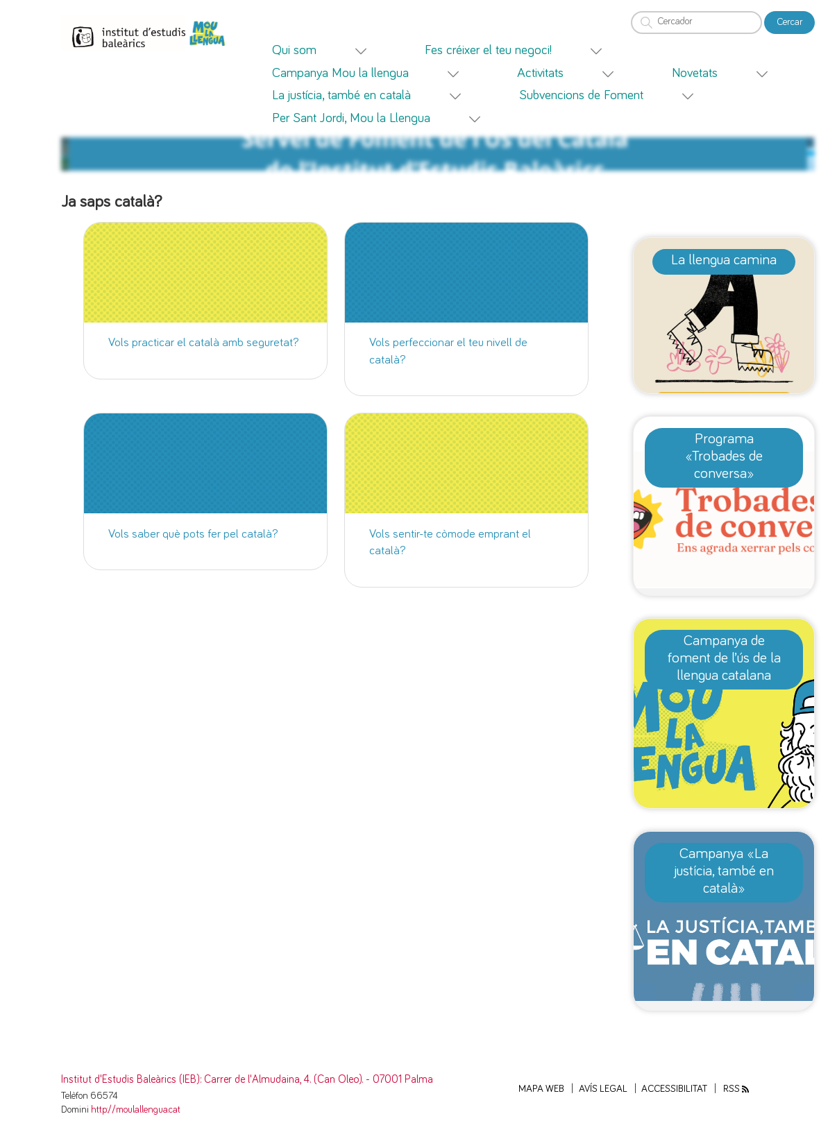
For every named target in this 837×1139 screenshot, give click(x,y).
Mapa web (541, 1089)
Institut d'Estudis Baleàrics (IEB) (130, 1079)
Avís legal (603, 1089)
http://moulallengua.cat (135, 1110)
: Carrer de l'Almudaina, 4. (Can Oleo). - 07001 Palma (316, 1079)
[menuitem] (336, 50)
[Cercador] (696, 22)
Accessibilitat (674, 1089)
